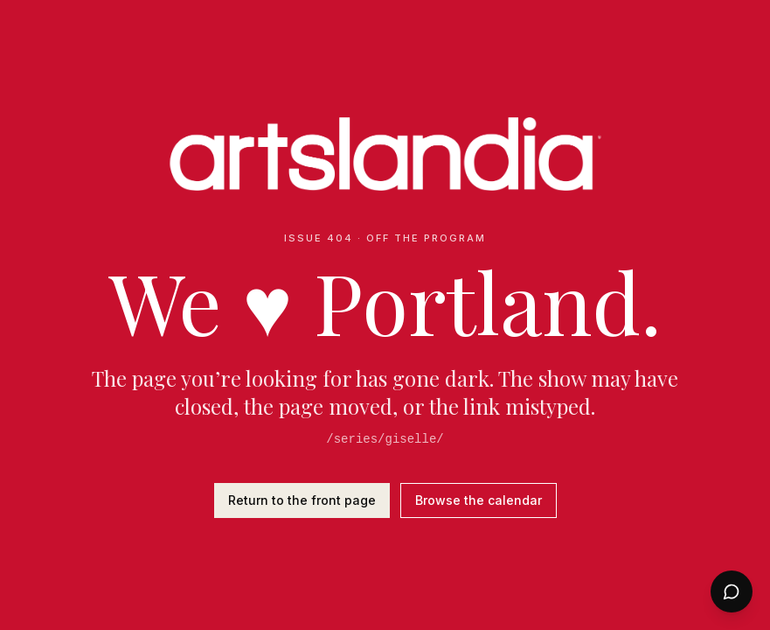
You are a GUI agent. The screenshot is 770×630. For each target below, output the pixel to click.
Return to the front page (302, 500)
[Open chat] (732, 591)
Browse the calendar (478, 500)
